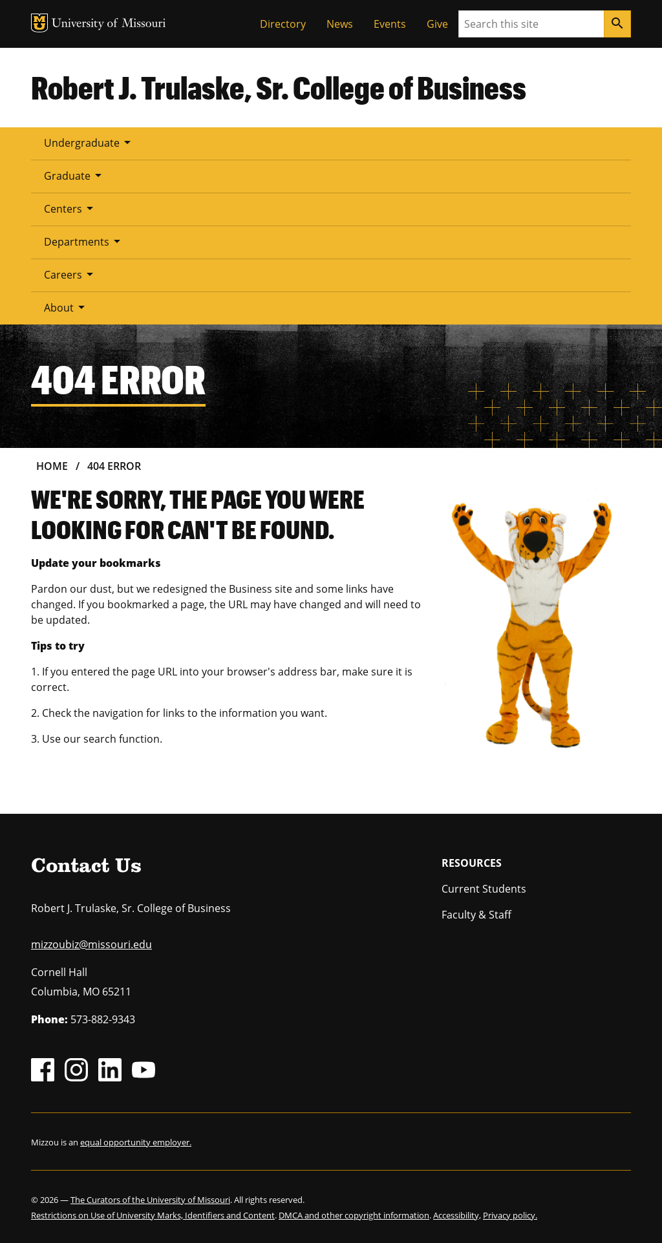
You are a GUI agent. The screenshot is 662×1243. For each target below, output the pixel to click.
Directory (283, 24)
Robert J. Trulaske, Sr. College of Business (278, 87)
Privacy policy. (510, 1215)
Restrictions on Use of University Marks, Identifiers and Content (153, 1215)
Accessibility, (457, 1215)
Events (390, 24)
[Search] (617, 23)
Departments (84, 241)
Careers (71, 274)
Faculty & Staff (476, 915)
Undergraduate (89, 142)
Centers (71, 208)
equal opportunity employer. (135, 1142)
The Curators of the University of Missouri (150, 1200)
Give (437, 24)
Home (52, 466)
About (66, 307)
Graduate (75, 175)
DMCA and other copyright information (354, 1215)
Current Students (484, 889)
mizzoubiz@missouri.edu (91, 944)
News (339, 24)
